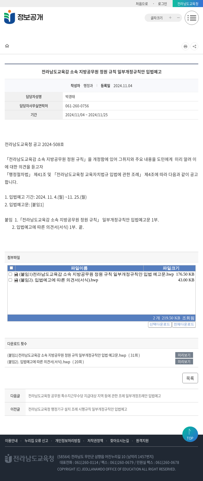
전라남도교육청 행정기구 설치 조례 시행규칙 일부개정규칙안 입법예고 (77, 409)
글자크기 (157, 17)
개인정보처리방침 (67, 440)
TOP (190, 437)
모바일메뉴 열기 (192, 18)
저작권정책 (95, 440)
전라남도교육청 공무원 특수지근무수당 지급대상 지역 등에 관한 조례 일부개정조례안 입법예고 (94, 395)
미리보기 (184, 354)
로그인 (162, 3)
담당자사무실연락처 (34, 106)
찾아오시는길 (119, 440)
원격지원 (142, 440)
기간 (34, 115)
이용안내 (11, 440)
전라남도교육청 (188, 3)
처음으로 (142, 3)
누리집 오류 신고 (36, 440)
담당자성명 (34, 97)
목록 (190, 378)
